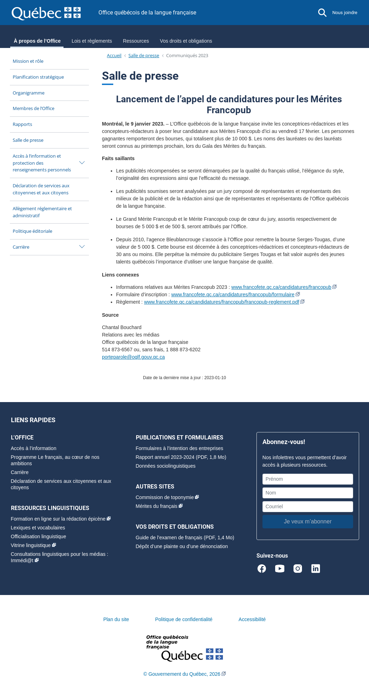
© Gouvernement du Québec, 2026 (181, 674)
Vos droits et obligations (186, 41)
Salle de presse (28, 140)
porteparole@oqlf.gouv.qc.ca (133, 357)
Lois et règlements (92, 41)
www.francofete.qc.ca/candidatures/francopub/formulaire (232, 294)
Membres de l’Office (33, 108)
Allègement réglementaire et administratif (42, 212)
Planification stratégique (38, 77)
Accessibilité (252, 619)
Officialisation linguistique (38, 536)
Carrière (21, 247)
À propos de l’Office (37, 41)
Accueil (114, 55)
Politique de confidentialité (184, 619)
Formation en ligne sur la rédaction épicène (58, 519)
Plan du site (116, 619)
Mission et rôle (28, 61)
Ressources (136, 41)
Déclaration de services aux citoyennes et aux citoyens (41, 189)
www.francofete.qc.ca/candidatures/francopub (281, 287)
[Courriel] (307, 506)
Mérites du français (156, 506)
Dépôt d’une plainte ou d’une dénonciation (182, 546)
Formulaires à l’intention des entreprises (179, 448)
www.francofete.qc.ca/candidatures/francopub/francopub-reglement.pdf (221, 302)
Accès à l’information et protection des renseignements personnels (42, 163)
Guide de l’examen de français (169, 537)
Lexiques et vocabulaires (38, 527)
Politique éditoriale (32, 231)
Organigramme (28, 93)
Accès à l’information (33, 448)
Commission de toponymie (165, 497)
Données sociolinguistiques (166, 466)
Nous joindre (344, 12)
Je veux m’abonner (308, 521)
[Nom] (307, 492)
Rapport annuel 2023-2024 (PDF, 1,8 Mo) (181, 457)
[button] (322, 12)
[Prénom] (307, 479)
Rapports (22, 124)
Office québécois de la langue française (147, 12)
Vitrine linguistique (31, 545)
